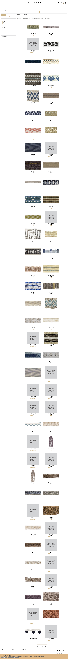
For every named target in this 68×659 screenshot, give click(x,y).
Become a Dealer (23, 650)
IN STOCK (8, 14)
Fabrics (4, 22)
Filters (43, 12)
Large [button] (63, 12)
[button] (4, 17)
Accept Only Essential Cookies (13, 657)
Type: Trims (26, 16)
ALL (3, 14)
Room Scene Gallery (5, 654)
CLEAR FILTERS (20, 16)
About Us (12, 650)
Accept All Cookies (4, 657)
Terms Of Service (13, 654)
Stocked (18, 6)
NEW (13, 14)
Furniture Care (23, 654)
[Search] (20, 12)
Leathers (4, 23)
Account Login (4, 650)
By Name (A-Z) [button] (51, 12)
